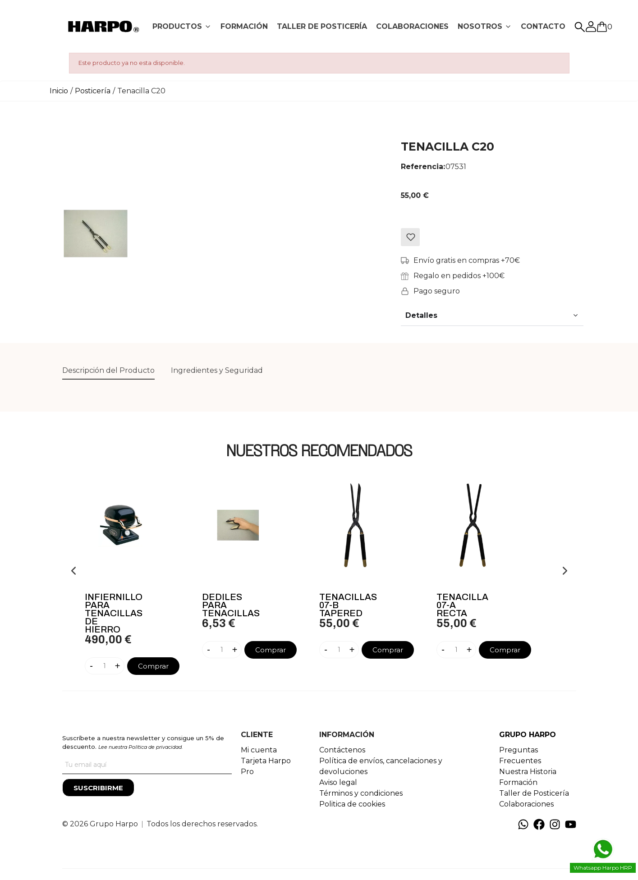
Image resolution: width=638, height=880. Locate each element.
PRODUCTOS (177, 26)
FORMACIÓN (244, 26)
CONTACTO (543, 26)
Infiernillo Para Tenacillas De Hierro (113, 613)
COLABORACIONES (412, 26)
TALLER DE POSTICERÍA (322, 26)
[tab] (181, 26)
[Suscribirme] (98, 788)
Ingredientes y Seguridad (217, 370)
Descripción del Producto (108, 370)
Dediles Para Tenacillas (231, 605)
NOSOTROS (480, 26)
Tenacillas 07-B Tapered (348, 605)
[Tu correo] (147, 765)
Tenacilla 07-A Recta (462, 605)
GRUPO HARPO (527, 734)
